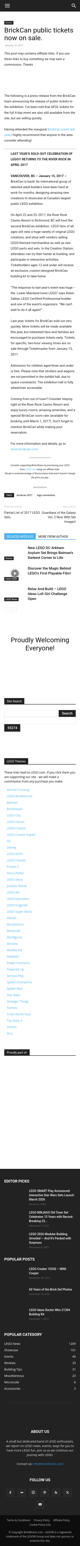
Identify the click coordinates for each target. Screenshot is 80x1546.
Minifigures (14, 937)
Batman (12, 802)
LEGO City (13, 815)
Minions (12, 944)
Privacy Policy (42, 1520)
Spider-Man (15, 988)
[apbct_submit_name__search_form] (12, 728)
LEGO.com (30, 469)
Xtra (10, 1033)
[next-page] (13, 609)
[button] (7, 6)
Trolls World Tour (19, 1014)
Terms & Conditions (18, 1520)
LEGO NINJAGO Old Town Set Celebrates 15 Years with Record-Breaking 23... (51, 1217)
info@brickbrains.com (48, 1464)
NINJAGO (13, 956)
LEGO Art (13, 892)
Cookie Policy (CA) (40, 1525)
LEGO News (11, 578)
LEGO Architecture (19, 796)
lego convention (46, 495)
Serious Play (15, 976)
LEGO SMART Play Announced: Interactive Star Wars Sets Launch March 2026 (51, 1195)
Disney (11, 847)
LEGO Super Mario (19, 912)
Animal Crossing (18, 790)
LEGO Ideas (15, 879)
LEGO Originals (17, 905)
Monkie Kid (14, 950)
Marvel (11, 918)
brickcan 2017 (24, 495)
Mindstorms (15, 924)
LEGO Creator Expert (21, 835)
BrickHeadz (14, 809)
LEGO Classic (16, 822)
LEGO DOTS (15, 854)
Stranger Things (18, 1001)
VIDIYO (11, 1027)
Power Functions (18, 963)
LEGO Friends (16, 860)
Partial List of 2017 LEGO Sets (22, 515)
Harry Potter (15, 873)
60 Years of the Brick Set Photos (50, 1289)
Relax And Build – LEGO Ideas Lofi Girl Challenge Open (47, 594)
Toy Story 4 (14, 1021)
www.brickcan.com (24, 449)
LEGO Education (18, 899)
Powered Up (15, 969)
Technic (12, 1008)
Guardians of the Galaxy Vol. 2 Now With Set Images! (59, 517)
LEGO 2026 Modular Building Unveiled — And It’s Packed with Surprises (50, 1238)
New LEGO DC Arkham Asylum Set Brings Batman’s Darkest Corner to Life (50, 553)
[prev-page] (7, 609)
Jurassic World (16, 886)
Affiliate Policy (61, 1520)
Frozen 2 (13, 867)
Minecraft (13, 931)
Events (9, 22)
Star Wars (13, 995)
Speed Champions (19, 982)
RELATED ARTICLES (20, 536)
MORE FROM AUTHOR (53, 536)
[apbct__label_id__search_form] (40, 720)
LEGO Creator (16, 828)
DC (9, 841)
